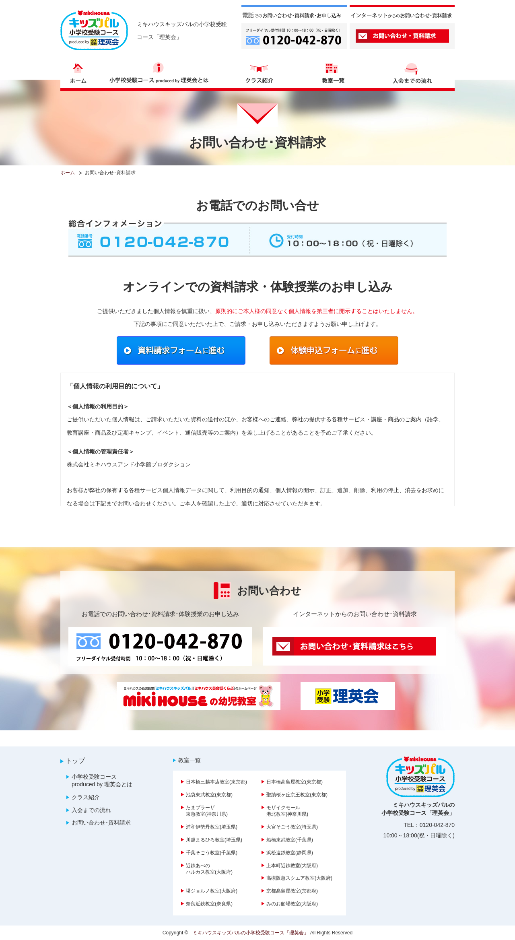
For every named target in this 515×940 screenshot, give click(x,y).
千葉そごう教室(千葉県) (211, 852)
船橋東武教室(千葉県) (289, 840)
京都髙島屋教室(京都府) (292, 891)
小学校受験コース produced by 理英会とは (102, 780)
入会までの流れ (91, 810)
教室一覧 (189, 760)
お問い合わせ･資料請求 (101, 822)
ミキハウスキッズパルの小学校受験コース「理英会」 (251, 933)
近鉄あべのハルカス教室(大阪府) (209, 869)
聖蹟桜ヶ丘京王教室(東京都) (297, 795)
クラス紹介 (86, 797)
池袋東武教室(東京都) (209, 795)
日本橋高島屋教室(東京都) (294, 782)
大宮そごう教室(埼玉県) (292, 827)
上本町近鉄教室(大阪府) (292, 865)
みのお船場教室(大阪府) (292, 904)
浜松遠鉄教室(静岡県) (289, 852)
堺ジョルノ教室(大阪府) (211, 891)
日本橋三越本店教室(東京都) (216, 782)
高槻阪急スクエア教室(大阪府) (299, 878)
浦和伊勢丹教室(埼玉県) (211, 827)
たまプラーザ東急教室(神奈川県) (207, 811)
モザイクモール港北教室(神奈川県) (287, 811)
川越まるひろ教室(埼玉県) (214, 840)
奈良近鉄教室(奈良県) (209, 904)
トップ (75, 760)
